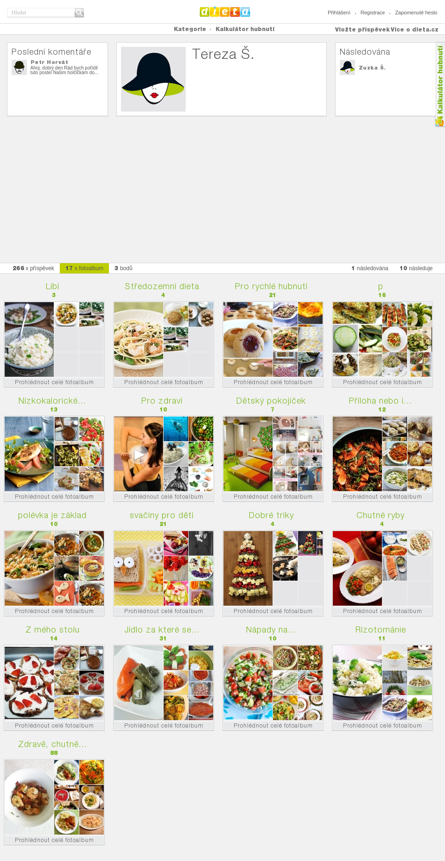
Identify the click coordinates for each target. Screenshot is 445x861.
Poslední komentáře (51, 52)
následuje (416, 268)
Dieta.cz (225, 11)
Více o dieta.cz (415, 29)
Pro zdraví (162, 400)
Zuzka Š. (372, 67)
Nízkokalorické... (52, 400)
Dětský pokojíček (271, 400)
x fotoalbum (84, 268)
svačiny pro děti (162, 515)
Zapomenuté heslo (416, 12)
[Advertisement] (222, 186)
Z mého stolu (52, 629)
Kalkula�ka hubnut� (439, 84)
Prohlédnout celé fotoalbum (54, 382)
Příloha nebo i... (380, 400)
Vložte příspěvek (362, 29)
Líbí (52, 286)
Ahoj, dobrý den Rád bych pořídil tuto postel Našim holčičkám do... (65, 70)
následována (369, 268)
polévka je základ (52, 515)
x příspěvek (33, 268)
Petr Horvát (50, 62)
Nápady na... (271, 629)
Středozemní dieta (162, 286)
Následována (365, 52)
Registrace (373, 12)
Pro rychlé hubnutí (271, 286)
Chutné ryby (380, 515)
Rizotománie (381, 629)
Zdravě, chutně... (52, 744)
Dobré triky (271, 515)
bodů (123, 268)
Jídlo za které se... (162, 629)
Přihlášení (339, 12)
